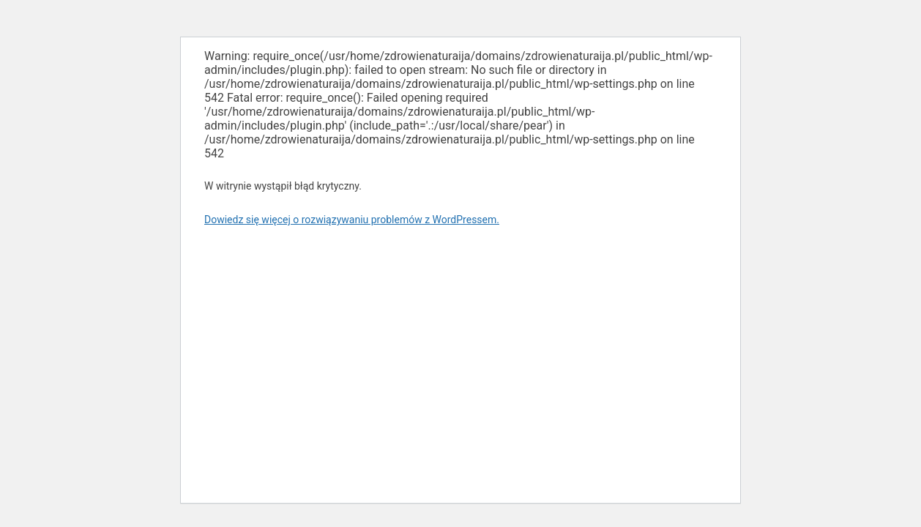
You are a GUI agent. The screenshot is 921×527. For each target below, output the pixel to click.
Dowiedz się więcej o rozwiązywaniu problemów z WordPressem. (351, 219)
